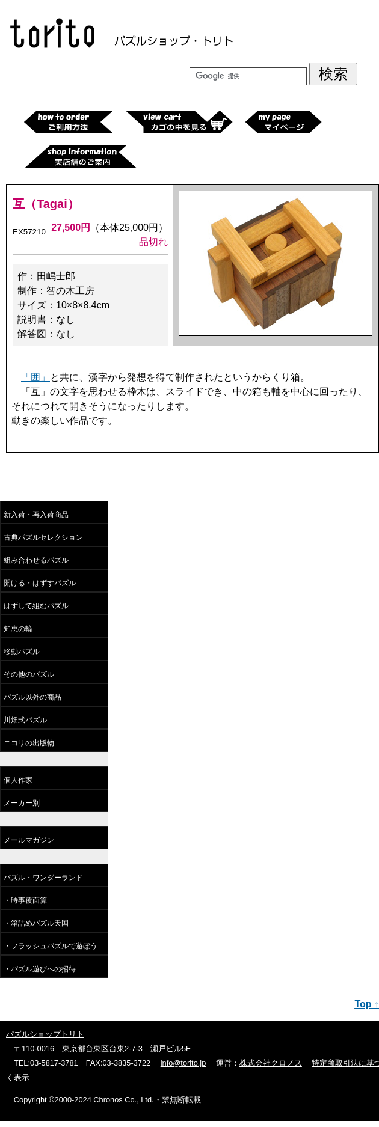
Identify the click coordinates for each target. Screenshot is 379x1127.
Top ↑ (366, 1004)
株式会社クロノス (270, 1062)
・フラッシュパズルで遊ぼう (50, 946)
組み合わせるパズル (36, 560)
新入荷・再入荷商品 (36, 514)
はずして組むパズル (36, 606)
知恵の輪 (18, 629)
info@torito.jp (183, 1062)
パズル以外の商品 (32, 697)
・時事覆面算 (25, 900)
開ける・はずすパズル (40, 583)
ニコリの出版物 (29, 743)
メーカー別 (22, 803)
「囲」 (35, 377)
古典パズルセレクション (43, 537)
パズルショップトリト (45, 1034)
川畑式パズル (25, 720)
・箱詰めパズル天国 (36, 923)
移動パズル (22, 651)
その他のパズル (29, 674)
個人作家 (18, 780)
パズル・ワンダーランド (43, 877)
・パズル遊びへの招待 (40, 969)
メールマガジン (29, 840)
